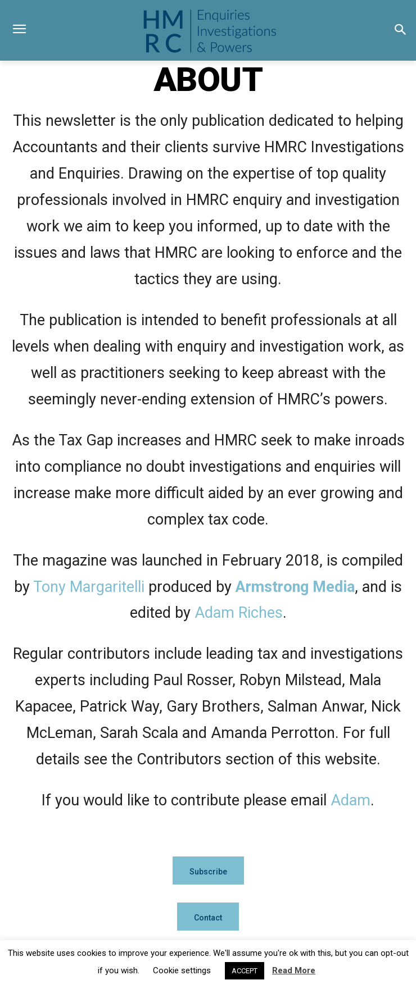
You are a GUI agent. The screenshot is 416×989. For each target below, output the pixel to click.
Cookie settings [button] (182, 970)
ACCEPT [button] (244, 971)
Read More (293, 970)
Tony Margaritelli (88, 587)
